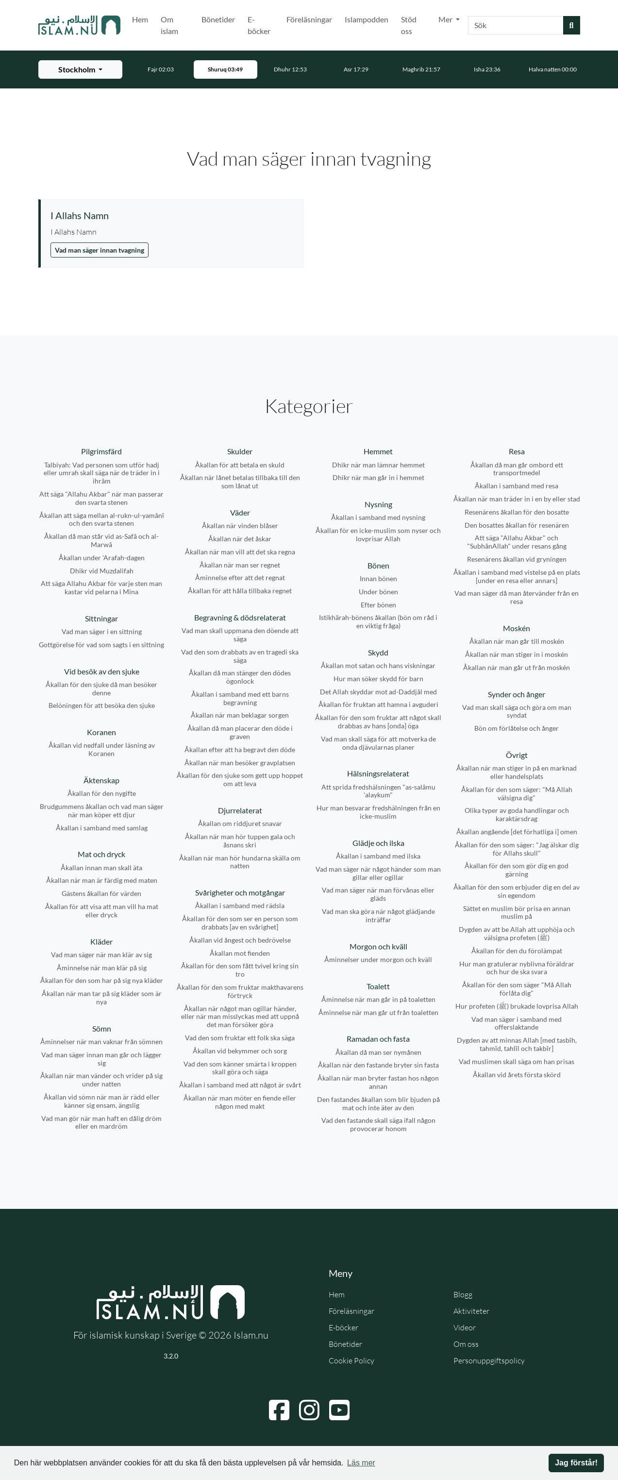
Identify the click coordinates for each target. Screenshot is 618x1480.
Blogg (462, 1294)
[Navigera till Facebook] (279, 1410)
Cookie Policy (351, 1360)
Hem (140, 19)
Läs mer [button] (361, 1463)
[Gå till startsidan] (79, 25)
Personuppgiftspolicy (489, 1360)
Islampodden (366, 19)
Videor (464, 1327)
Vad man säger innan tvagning (99, 250)
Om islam (169, 25)
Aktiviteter (471, 1311)
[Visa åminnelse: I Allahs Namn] (171, 215)
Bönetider (218, 19)
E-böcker (259, 25)
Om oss (466, 1344)
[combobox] (516, 25)
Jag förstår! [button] (576, 1463)
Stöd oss (409, 25)
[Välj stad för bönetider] (80, 69)
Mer (446, 19)
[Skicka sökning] (571, 25)
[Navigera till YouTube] (339, 1410)
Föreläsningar (309, 19)
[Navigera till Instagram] (309, 1410)
